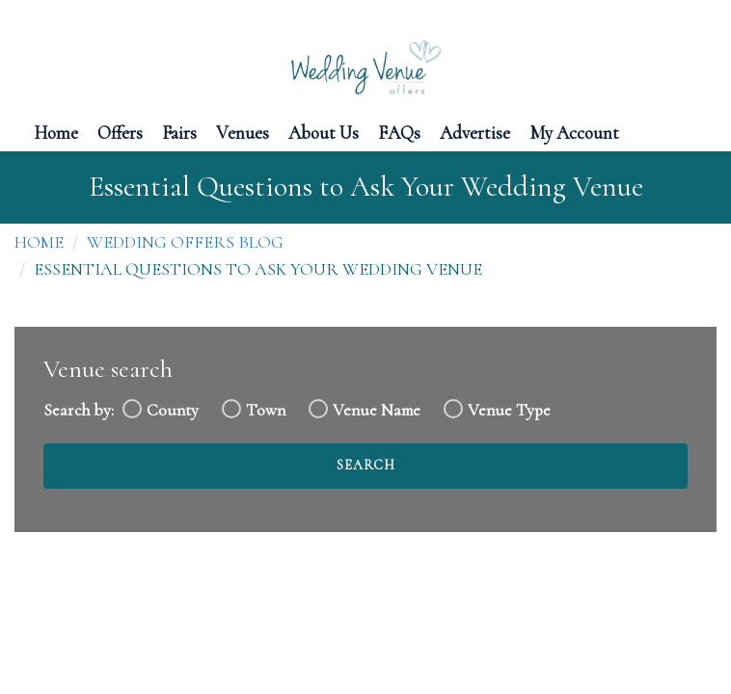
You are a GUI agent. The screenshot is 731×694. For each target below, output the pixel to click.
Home (56, 131)
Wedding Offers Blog (185, 242)
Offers (120, 131)
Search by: (78, 410)
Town (265, 410)
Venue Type (509, 410)
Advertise (475, 131)
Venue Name (376, 410)
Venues (242, 131)
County (173, 410)
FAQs (399, 131)
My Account (574, 131)
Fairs (179, 131)
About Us (323, 131)
